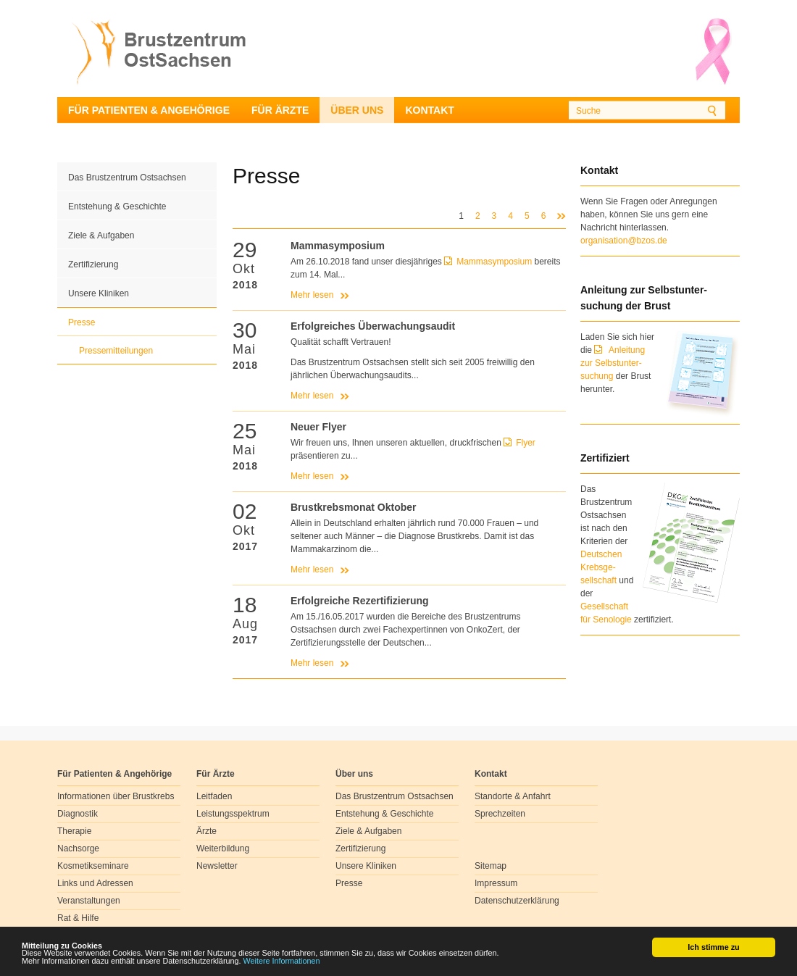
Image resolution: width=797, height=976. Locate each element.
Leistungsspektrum (233, 814)
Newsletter (217, 866)
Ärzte (206, 831)
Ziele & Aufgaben (101, 235)
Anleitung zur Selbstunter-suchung (612, 363)
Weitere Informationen (281, 961)
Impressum (496, 883)
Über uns (356, 110)
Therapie (74, 831)
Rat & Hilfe (78, 918)
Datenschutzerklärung (517, 901)
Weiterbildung (222, 848)
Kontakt (429, 110)
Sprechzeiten (500, 814)
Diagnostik (77, 814)
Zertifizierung (93, 264)
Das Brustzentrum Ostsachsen (127, 177)
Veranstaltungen (88, 901)
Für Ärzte (280, 110)
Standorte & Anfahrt (513, 796)
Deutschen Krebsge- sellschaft (601, 567)
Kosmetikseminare (93, 866)
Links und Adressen (95, 883)
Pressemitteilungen (116, 351)
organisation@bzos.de (623, 240)
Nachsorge (78, 848)
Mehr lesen (312, 295)
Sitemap (490, 866)
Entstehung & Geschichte (117, 206)
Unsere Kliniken (98, 293)
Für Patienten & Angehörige (149, 110)
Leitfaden (214, 796)
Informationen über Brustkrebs (115, 796)
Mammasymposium (495, 261)
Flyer (525, 443)
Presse (81, 322)
